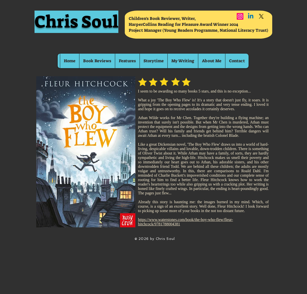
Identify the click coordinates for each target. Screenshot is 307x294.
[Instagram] (240, 16)
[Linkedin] (250, 16)
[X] (261, 16)
